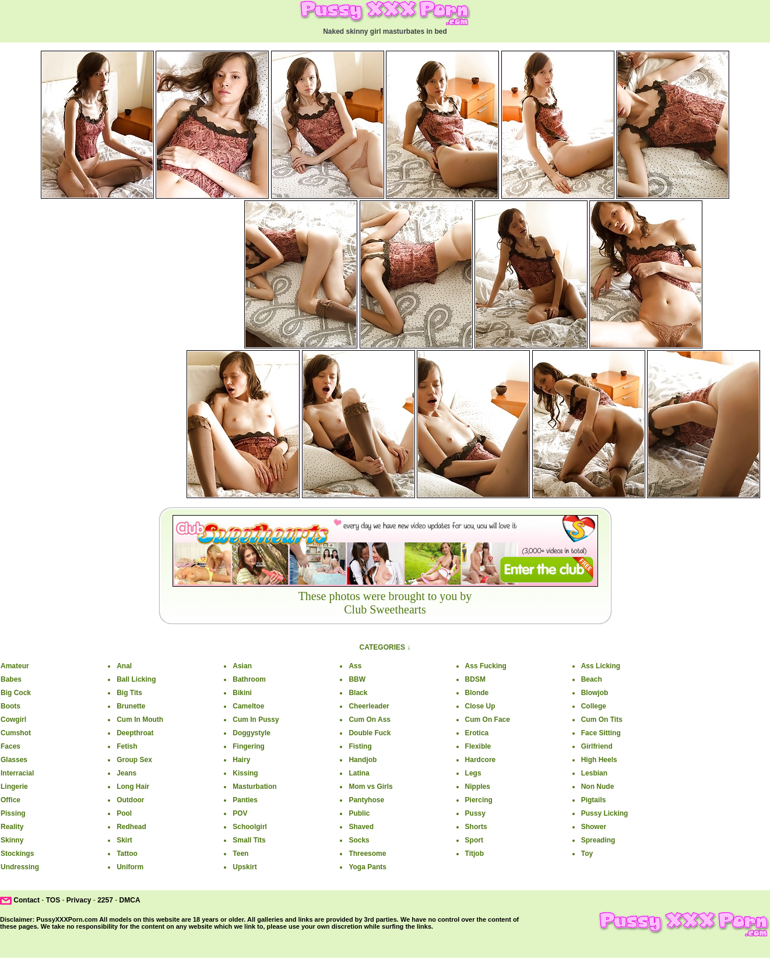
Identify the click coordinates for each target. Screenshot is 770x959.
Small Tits (249, 840)
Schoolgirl (250, 827)
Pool (124, 813)
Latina (359, 773)
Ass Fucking (486, 666)
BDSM (475, 679)
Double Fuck (370, 733)
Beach (591, 679)
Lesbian (594, 773)
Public (359, 813)
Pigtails (593, 800)
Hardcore (480, 760)
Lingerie (14, 786)
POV (240, 813)
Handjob (363, 760)
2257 (105, 900)
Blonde (477, 693)
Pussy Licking (604, 813)
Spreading (598, 840)
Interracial (17, 773)
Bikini (242, 693)
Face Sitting (601, 733)
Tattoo (127, 853)
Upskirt (244, 867)
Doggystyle (251, 733)
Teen (240, 853)
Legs (473, 773)
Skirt (124, 840)
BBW (357, 679)
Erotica (477, 733)
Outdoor (130, 800)
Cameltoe (248, 706)
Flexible (478, 746)
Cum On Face (487, 719)
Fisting (360, 746)
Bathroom (249, 679)
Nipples (477, 786)
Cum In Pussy (256, 719)
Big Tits (129, 693)
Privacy (79, 900)
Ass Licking (600, 666)
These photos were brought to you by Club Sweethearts (385, 603)
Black (358, 693)
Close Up (480, 706)
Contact (26, 900)
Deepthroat (135, 733)
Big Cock (16, 693)
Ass (355, 666)
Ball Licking (136, 679)
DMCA (129, 900)
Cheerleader (369, 706)
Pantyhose (366, 800)
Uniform (130, 867)
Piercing (479, 800)
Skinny (12, 840)
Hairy (241, 760)
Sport (474, 840)
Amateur (15, 666)
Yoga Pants (367, 867)
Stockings (17, 853)
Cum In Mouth (140, 719)
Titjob (474, 853)
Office (10, 800)
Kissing (245, 773)
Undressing (20, 867)
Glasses (14, 760)
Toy (587, 853)
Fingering (249, 746)
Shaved (361, 827)
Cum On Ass (370, 719)
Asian (242, 666)
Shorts (476, 827)
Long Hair (133, 786)
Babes (11, 679)
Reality (12, 827)
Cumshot (16, 733)
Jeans (126, 773)
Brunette (131, 706)
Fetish (127, 746)
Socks (359, 840)
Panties (245, 800)
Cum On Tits (602, 719)
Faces (10, 746)
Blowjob (595, 693)
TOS (53, 900)
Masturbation (254, 786)
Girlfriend (597, 746)
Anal (124, 666)
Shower (593, 827)
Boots (10, 706)
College (593, 706)
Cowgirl (13, 719)
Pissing (13, 813)
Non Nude (597, 786)
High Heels (599, 760)
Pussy (475, 813)
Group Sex (134, 760)
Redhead (131, 827)
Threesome (367, 853)
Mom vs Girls (370, 786)
